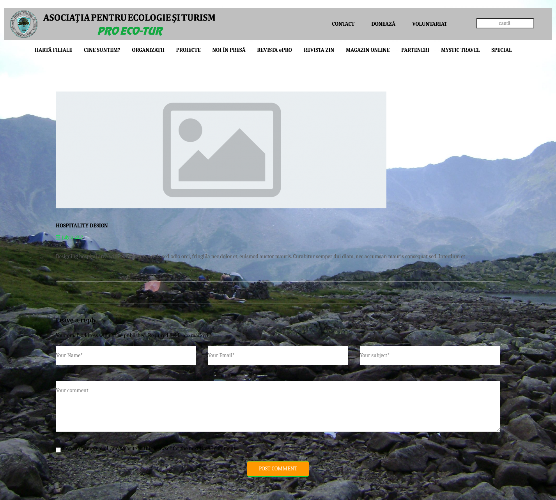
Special (502, 50)
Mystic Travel (460, 50)
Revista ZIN (319, 50)
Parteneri (415, 50)
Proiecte (188, 50)
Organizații (148, 50)
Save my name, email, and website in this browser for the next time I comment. (149, 448)
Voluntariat (429, 24)
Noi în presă (228, 50)
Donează (383, 24)
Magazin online (368, 50)
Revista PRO (274, 50)
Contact (343, 24)
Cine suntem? (102, 50)
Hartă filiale (53, 50)
